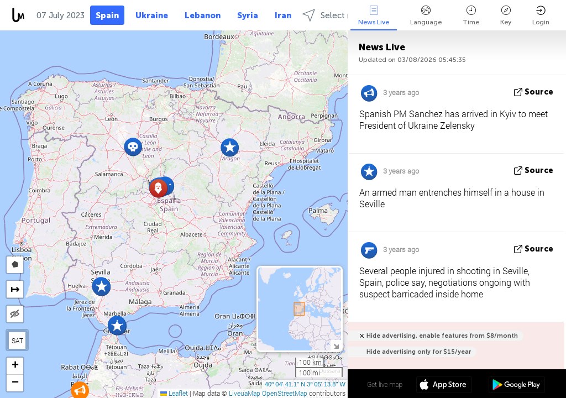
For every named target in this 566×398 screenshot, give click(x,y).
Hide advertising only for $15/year (418, 351)
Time (471, 16)
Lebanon (203, 15)
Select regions (338, 15)
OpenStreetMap (284, 393)
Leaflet (174, 393)
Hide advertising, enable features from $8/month (442, 335)
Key (505, 16)
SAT (17, 340)
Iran (283, 15)
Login (540, 16)
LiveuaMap (244, 393)
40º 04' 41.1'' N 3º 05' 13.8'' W (305, 384)
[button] (229, 147)
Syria (247, 15)
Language (426, 16)
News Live (373, 16)
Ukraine (151, 15)
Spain (107, 15)
